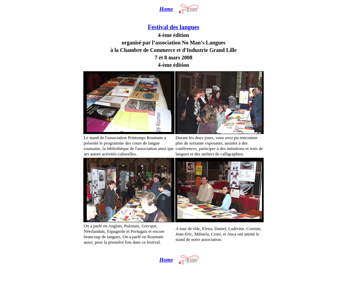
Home (166, 9)
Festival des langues (173, 27)
